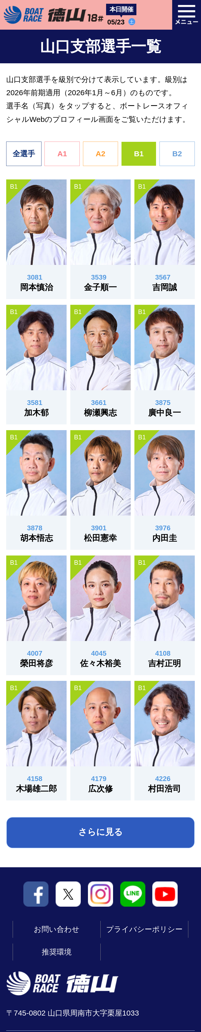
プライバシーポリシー (144, 929)
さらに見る (100, 832)
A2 (100, 154)
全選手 (24, 154)
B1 (139, 154)
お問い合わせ (57, 929)
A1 (62, 154)
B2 (177, 154)
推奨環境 (57, 952)
